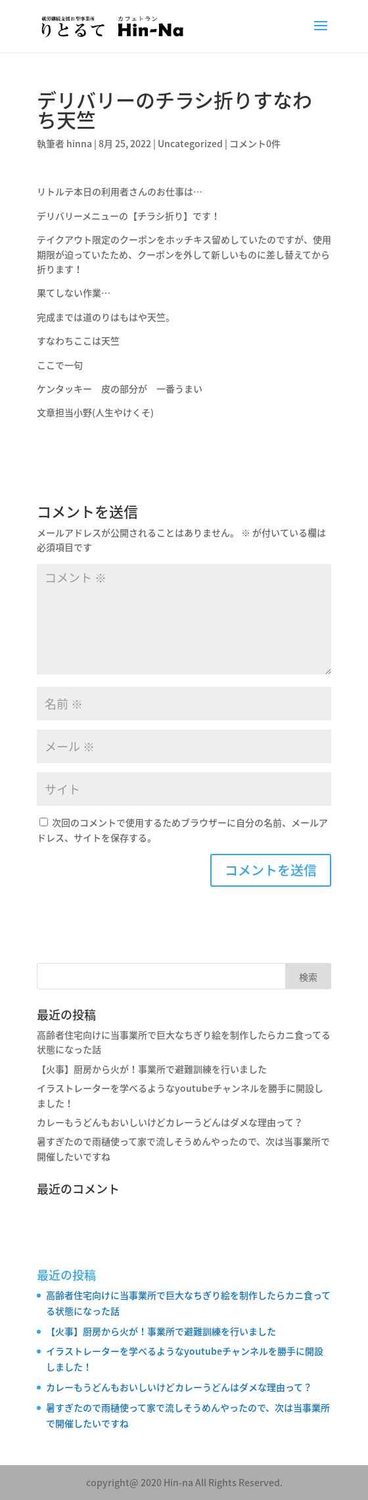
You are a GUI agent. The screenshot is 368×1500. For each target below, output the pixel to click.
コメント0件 (255, 143)
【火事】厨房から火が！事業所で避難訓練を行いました (152, 1068)
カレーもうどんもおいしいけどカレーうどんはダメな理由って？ (170, 1122)
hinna (79, 143)
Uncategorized (190, 143)
